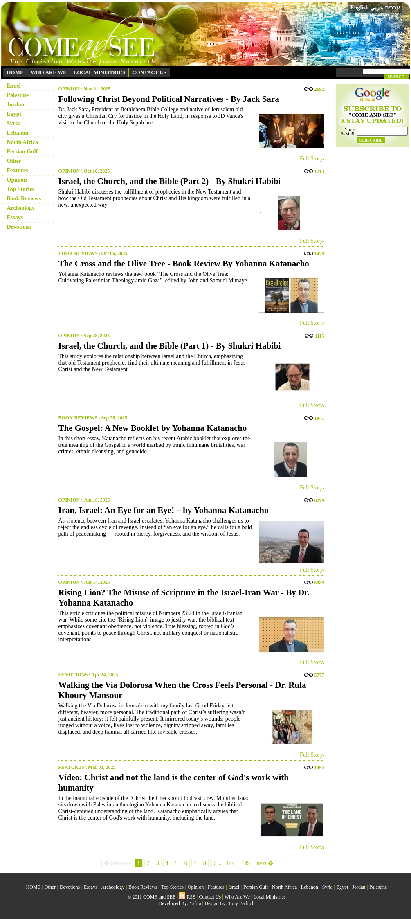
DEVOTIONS (73, 675)
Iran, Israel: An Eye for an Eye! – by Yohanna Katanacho (163, 510)
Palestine (18, 95)
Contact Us (210, 897)
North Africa (22, 142)
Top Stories (21, 189)
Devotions (19, 227)
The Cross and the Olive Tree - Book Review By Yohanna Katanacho (183, 263)
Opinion (17, 180)
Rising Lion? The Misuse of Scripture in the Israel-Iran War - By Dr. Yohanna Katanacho (184, 598)
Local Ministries (270, 897)
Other (14, 161)
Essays (15, 217)
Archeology (21, 208)
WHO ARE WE (49, 72)
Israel (14, 86)
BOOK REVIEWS (78, 253)
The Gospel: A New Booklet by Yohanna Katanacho (152, 428)
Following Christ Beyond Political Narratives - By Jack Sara (168, 99)
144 (230, 863)
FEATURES (71, 767)
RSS (187, 897)
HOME (15, 72)
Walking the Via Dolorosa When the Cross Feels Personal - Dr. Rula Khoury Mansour (182, 690)
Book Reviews (24, 199)
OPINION (69, 89)
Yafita (195, 903)
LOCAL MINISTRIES (100, 72)
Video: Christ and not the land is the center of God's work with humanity (173, 783)
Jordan (16, 104)
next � (265, 863)
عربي (376, 8)
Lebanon (18, 133)
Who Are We (237, 897)
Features (17, 170)
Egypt (14, 114)
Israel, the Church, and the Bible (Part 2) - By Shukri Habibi (169, 181)
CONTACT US (149, 72)
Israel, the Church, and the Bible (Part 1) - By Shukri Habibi (169, 346)
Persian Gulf (22, 152)
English (359, 8)
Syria (13, 123)
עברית (392, 7)
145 (245, 863)
